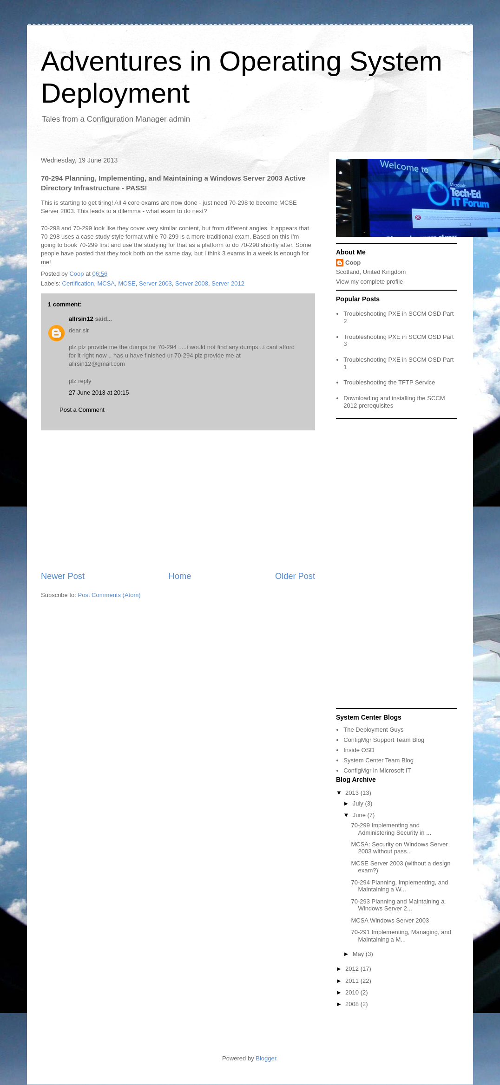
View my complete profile (369, 281)
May (359, 953)
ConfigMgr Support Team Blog (383, 739)
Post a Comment (82, 409)
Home (180, 576)
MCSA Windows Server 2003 (390, 920)
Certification (78, 283)
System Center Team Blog (378, 760)
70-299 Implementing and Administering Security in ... (391, 829)
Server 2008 (191, 283)
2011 (353, 980)
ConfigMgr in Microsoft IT (377, 770)
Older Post (295, 576)
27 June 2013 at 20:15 (99, 392)
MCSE (127, 283)
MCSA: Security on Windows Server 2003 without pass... (399, 848)
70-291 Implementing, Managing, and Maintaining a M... (401, 936)
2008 (353, 1004)
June (360, 815)
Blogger (266, 1058)
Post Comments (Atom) (109, 594)
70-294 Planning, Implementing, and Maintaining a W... (399, 886)
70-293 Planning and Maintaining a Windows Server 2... (397, 905)
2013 (353, 792)
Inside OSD (358, 750)
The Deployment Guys (373, 729)
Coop (353, 262)
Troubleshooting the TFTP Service (389, 382)
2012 (353, 968)
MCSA (106, 283)
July (359, 803)
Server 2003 (155, 283)
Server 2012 (227, 283)
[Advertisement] (178, 500)
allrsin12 (81, 318)
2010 (353, 992)
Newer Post (63, 576)
